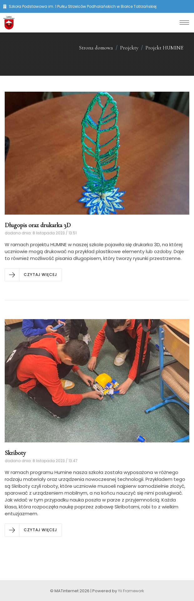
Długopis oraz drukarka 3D (38, 225)
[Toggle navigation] (184, 22)
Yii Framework (131, 590)
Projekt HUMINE (164, 47)
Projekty (129, 47)
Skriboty (15, 453)
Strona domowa (96, 47)
